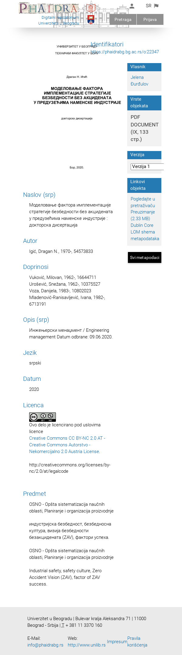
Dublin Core (142, 225)
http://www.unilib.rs (87, 645)
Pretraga (123, 19)
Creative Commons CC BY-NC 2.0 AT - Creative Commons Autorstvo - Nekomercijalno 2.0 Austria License (67, 444)
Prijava (150, 19)
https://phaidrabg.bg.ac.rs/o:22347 (125, 52)
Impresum (117, 641)
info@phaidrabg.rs (45, 645)
